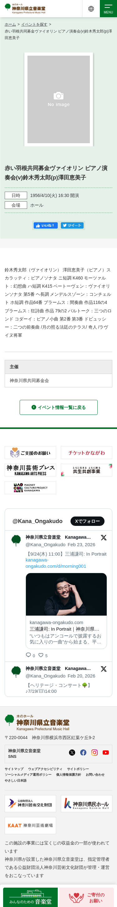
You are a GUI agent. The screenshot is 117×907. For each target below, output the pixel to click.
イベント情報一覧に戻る (59, 407)
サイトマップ (14, 769)
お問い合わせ (95, 774)
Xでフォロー (87, 521)
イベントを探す (34, 24)
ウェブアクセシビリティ (45, 769)
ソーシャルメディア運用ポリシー (28, 774)
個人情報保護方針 (68, 774)
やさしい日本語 (16, 780)
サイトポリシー (78, 769)
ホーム (10, 24)
